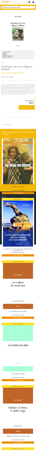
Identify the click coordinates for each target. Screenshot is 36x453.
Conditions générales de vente (25, 209)
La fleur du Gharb (18, 186)
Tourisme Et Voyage (7, 77)
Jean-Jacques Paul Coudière (12, 73)
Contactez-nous (24, 203)
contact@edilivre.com (10, 214)
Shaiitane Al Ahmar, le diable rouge (18, 436)
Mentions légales (25, 206)
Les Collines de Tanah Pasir (18, 311)
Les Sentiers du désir (18, 373)
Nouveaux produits (25, 200)
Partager (3, 62)
